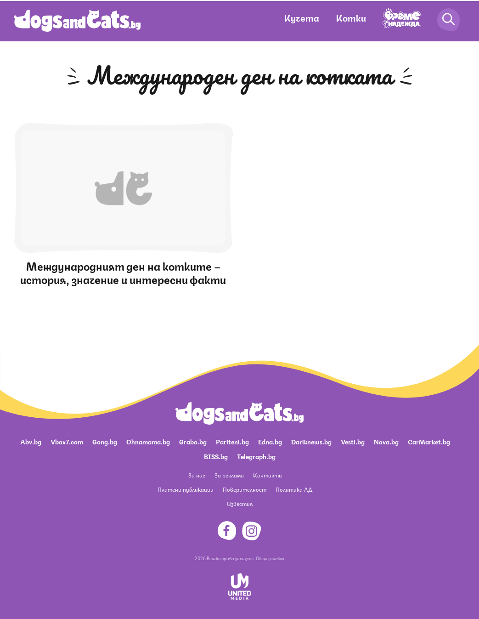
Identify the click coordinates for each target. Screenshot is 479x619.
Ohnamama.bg (148, 441)
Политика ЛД (294, 489)
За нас (196, 475)
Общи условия (270, 558)
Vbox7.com (67, 441)
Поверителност (244, 489)
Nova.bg (386, 441)
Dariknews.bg (311, 441)
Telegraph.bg (256, 455)
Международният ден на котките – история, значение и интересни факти (123, 271)
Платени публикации (186, 489)
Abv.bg (30, 441)
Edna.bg (270, 441)
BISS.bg (216, 455)
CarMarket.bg (429, 441)
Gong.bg (104, 441)
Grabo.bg (193, 441)
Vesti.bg (353, 441)
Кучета (301, 17)
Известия (240, 503)
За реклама (229, 475)
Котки (351, 17)
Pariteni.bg (232, 441)
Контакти (267, 475)
